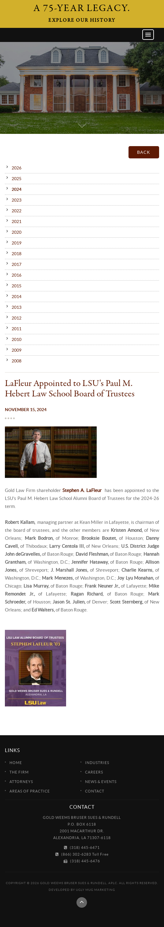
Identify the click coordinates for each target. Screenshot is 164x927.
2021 (16, 221)
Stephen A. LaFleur (81, 490)
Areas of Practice (29, 791)
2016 (16, 275)
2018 (16, 253)
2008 (16, 360)
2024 (16, 189)
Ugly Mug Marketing (95, 889)
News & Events (101, 782)
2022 (16, 210)
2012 (16, 318)
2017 (16, 264)
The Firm (19, 772)
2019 (16, 242)
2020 (16, 232)
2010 (16, 339)
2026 (16, 167)
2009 (16, 350)
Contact (94, 791)
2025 (16, 178)
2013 (16, 307)
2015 (16, 285)
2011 (16, 328)
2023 (16, 200)
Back (143, 152)
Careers (94, 772)
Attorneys (21, 782)
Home (15, 763)
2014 (16, 296)
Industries (97, 763)
